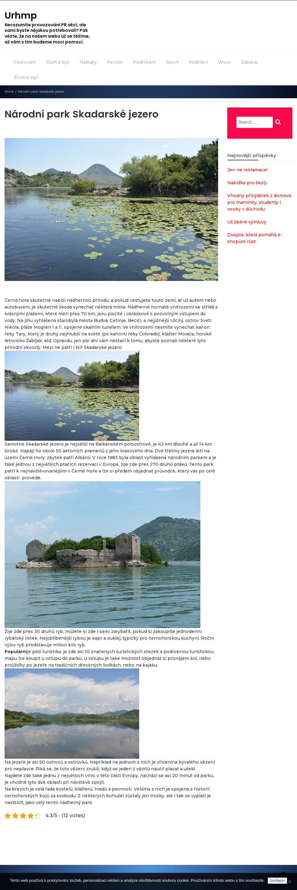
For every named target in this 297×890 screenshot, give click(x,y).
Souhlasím (277, 880)
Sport (172, 62)
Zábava (249, 62)
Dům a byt (57, 62)
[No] (289, 881)
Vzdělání (198, 62)
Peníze (115, 62)
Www (224, 62)
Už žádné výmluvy (246, 222)
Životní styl (26, 77)
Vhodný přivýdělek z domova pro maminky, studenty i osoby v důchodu (259, 202)
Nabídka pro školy (247, 182)
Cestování (25, 62)
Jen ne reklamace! (247, 170)
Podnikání (144, 62)
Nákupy (88, 62)
